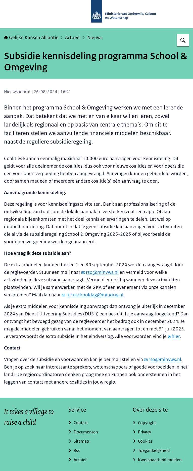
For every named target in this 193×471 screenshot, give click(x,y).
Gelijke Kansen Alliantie (31, 38)
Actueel (73, 38)
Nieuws (95, 38)
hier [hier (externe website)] (174, 336)
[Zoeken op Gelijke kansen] (183, 40)
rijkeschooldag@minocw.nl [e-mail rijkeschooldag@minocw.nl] (92, 295)
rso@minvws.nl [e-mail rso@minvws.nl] (100, 272)
